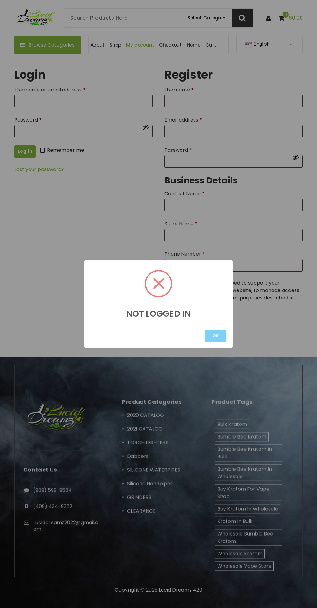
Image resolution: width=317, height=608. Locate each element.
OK (215, 336)
